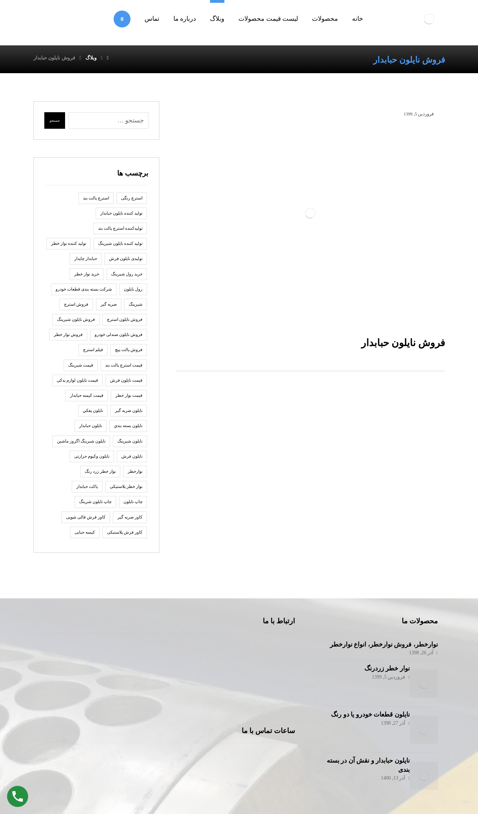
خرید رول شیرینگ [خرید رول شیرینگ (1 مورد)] (126, 277)
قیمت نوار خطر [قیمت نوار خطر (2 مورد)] (128, 398)
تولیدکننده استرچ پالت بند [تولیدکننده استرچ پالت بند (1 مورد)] (120, 231)
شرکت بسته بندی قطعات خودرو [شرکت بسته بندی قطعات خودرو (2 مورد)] (84, 292)
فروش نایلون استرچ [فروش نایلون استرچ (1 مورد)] (124, 322)
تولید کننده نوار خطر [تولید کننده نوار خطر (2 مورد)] (68, 246)
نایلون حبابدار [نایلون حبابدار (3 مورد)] (90, 428)
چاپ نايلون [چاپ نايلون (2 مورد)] (132, 504)
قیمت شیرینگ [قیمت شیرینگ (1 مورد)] (80, 368)
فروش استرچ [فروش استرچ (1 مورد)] (76, 307)
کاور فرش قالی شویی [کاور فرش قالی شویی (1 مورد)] (86, 520)
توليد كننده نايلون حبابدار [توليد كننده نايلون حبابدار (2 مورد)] (121, 216)
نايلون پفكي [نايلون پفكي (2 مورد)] (93, 413)
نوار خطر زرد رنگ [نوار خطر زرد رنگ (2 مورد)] (100, 474)
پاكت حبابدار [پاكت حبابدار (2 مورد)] (87, 489)
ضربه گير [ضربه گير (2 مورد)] (109, 307)
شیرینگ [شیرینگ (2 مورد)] (135, 307)
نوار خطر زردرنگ (380, 671)
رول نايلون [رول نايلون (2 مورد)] (133, 292)
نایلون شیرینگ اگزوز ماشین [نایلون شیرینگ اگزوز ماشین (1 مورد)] (81, 444)
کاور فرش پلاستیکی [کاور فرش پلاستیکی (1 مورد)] (124, 535)
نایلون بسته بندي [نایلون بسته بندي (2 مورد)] (128, 428)
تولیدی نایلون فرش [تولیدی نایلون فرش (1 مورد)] (125, 261)
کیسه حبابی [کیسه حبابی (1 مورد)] (85, 535)
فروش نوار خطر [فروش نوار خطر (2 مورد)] (68, 337)
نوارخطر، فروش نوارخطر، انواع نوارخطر (384, 647)
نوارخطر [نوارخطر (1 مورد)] (135, 474)
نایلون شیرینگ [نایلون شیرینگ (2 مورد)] (129, 444)
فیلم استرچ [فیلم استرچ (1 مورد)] (93, 352)
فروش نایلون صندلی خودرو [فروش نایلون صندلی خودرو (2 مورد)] (118, 337)
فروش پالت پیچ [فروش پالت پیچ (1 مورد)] (128, 352)
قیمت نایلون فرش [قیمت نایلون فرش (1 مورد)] (126, 383)
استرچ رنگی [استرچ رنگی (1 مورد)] (131, 201)
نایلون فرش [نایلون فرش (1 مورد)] (131, 459)
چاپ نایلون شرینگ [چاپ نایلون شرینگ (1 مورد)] (95, 504)
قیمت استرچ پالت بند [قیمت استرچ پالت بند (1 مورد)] (123, 368)
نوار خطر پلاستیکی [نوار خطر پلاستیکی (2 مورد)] (126, 489)
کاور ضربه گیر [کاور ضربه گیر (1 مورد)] (129, 520)
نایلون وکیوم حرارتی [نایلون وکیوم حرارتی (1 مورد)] (91, 459)
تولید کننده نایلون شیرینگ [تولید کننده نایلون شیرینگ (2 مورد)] (120, 246)
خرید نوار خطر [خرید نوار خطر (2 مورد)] (86, 277)
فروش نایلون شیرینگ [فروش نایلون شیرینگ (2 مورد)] (76, 322)
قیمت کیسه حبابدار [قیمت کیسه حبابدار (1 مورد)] (86, 398)
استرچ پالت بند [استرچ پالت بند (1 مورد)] (96, 201)
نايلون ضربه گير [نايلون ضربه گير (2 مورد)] (128, 413)
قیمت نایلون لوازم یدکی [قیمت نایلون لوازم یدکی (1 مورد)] (77, 383)
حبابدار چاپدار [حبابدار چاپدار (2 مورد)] (85, 261)
